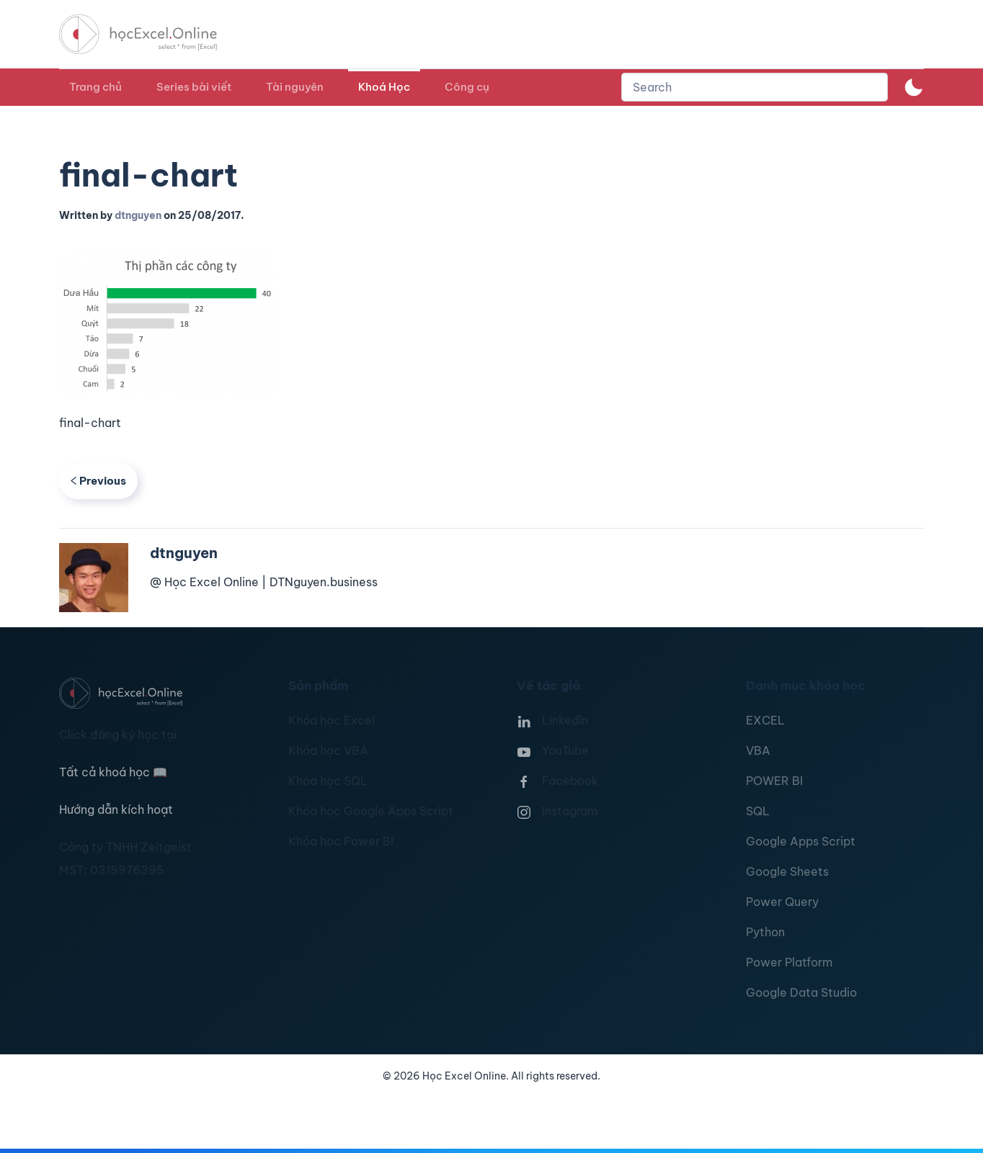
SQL (758, 811)
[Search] (754, 87)
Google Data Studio (801, 992)
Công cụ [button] (467, 87)
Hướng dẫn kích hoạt (116, 809)
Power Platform (789, 962)
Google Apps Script (800, 841)
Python (765, 932)
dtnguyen (138, 215)
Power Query (782, 901)
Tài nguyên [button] (295, 87)
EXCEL (765, 720)
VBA (758, 750)
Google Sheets (787, 871)
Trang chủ (95, 87)
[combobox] (754, 87)
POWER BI (774, 780)
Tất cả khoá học (113, 772)
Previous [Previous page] (98, 481)
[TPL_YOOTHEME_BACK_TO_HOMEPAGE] (151, 34)
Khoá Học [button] (384, 87)
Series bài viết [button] (193, 87)
